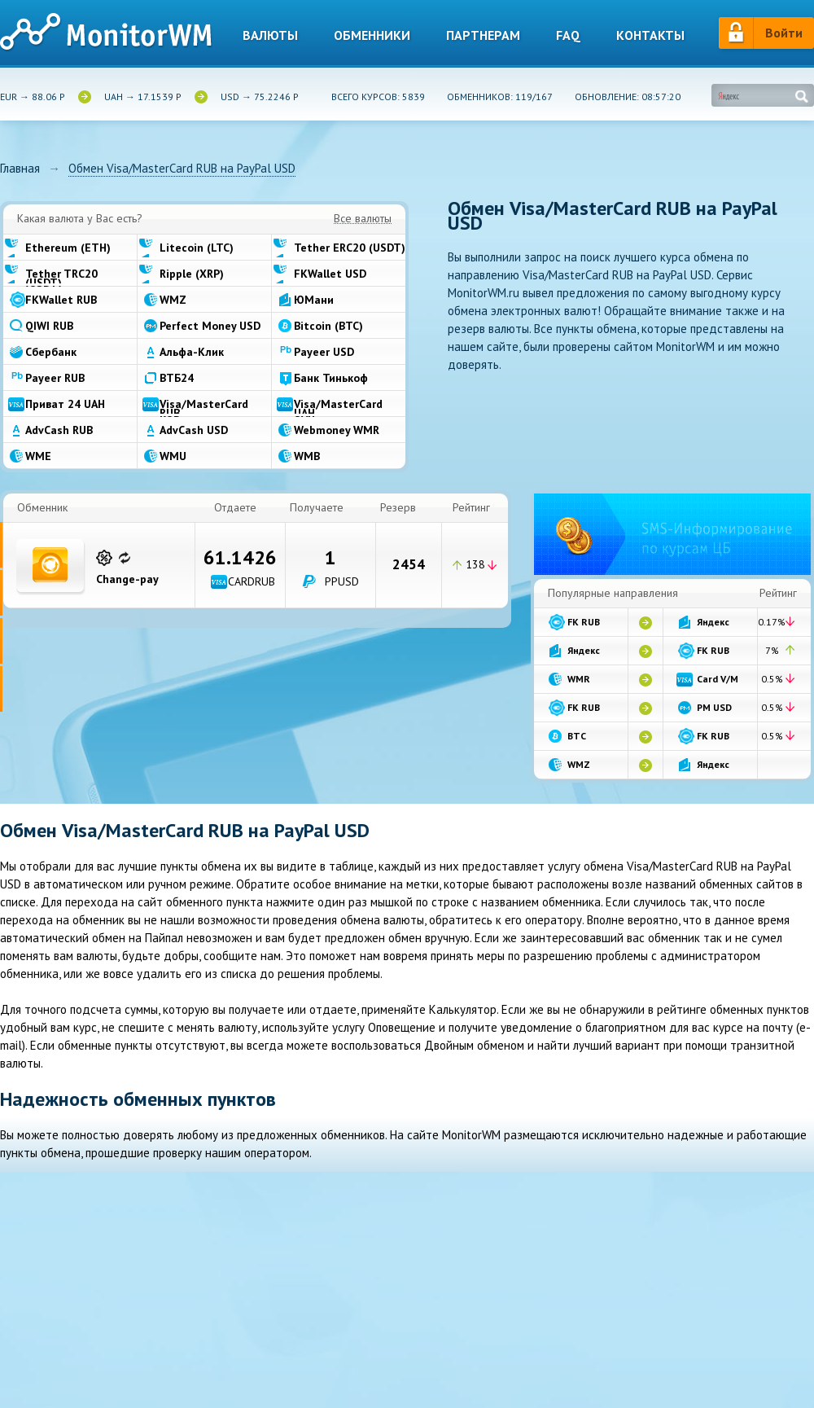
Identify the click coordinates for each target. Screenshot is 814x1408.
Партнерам (483, 35)
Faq (568, 35)
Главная (20, 168)
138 (475, 564)
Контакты (650, 35)
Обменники (372, 35)
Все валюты (363, 219)
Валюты (270, 35)
